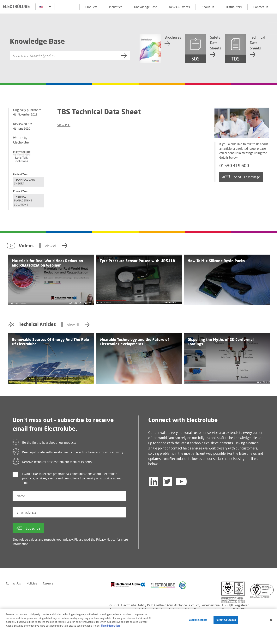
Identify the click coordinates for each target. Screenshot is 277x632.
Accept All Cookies (226, 621)
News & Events (179, 7)
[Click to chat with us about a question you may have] (272, 28)
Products (91, 7)
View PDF (63, 125)
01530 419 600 (234, 165)
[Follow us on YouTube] (181, 481)
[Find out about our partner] (128, 584)
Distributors (234, 7)
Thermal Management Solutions (23, 200)
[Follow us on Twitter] (167, 481)
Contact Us (260, 7)
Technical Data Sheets (24, 181)
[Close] (271, 621)
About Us (208, 7)
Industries (115, 7)
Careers (48, 583)
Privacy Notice (106, 539)
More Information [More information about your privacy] (110, 627)
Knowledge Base (145, 7)
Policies (32, 583)
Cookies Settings (198, 621)
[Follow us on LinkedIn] (153, 481)
